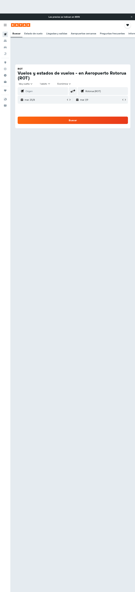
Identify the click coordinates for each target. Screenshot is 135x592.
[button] (131, 16)
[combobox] (64, 83)
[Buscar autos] (5, 47)
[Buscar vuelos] (5, 34)
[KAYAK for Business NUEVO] (5, 82)
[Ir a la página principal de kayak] (20, 25)
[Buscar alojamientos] (5, 41)
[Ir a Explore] (5, 62)
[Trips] (5, 90)
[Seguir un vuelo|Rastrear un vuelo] (5, 69)
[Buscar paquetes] (5, 54)
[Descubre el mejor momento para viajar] (5, 75)
